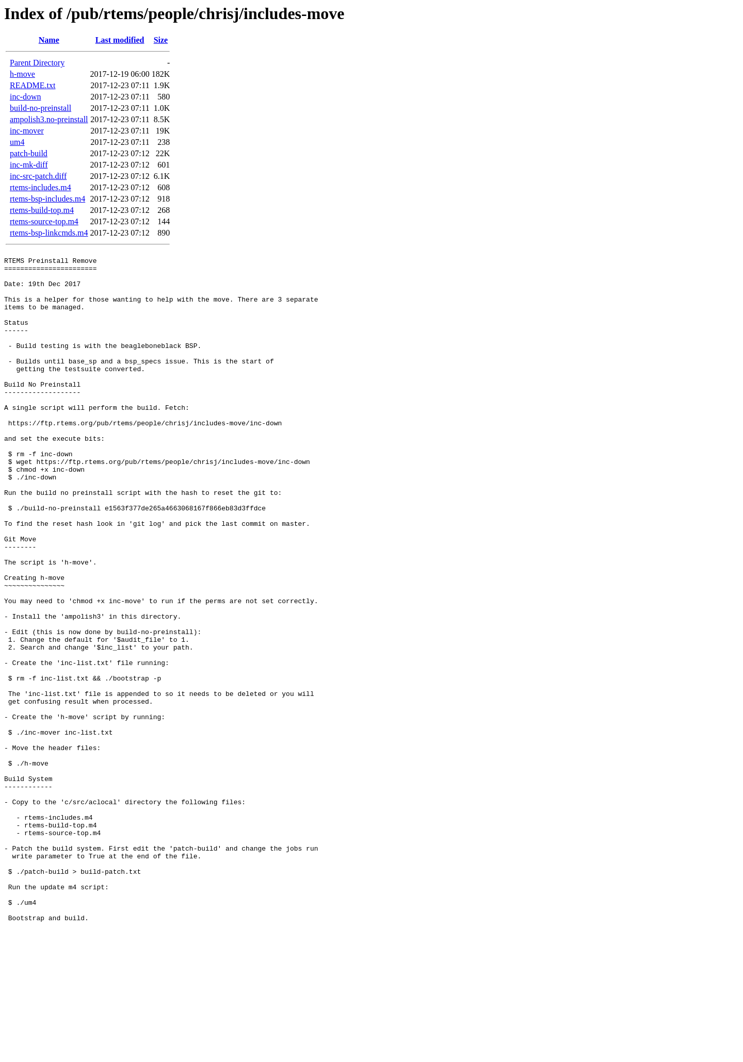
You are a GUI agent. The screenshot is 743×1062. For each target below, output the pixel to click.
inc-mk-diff (28, 164)
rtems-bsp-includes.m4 (47, 198)
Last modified (119, 40)
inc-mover (27, 130)
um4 (17, 142)
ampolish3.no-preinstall (49, 119)
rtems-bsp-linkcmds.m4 (49, 232)
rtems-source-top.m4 (44, 221)
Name (49, 40)
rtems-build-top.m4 (42, 210)
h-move (22, 74)
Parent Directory (37, 62)
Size (161, 40)
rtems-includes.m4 (40, 187)
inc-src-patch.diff (38, 176)
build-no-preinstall (40, 108)
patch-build (28, 153)
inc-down (25, 96)
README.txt (32, 85)
